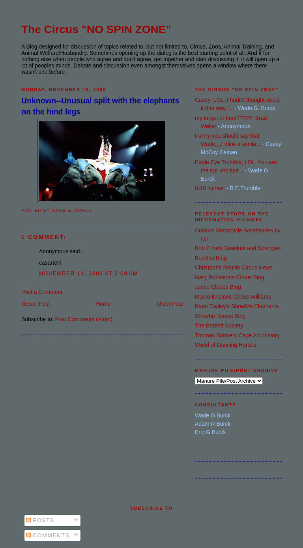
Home (103, 304)
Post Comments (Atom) (83, 319)
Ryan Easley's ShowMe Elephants (237, 306)
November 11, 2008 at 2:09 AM (88, 273)
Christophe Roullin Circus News (234, 267)
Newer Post (35, 304)
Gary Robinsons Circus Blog (229, 277)
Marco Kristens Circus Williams (233, 297)
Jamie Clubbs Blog (218, 287)
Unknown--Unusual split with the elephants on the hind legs (100, 106)
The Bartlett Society (219, 325)
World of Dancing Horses (225, 345)
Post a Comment (41, 292)
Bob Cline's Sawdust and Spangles (238, 248)
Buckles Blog (211, 258)
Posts (40, 520)
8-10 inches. (210, 188)
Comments (47, 535)
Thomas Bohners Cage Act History (237, 335)
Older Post (170, 304)
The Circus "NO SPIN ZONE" (96, 29)
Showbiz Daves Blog (220, 316)
